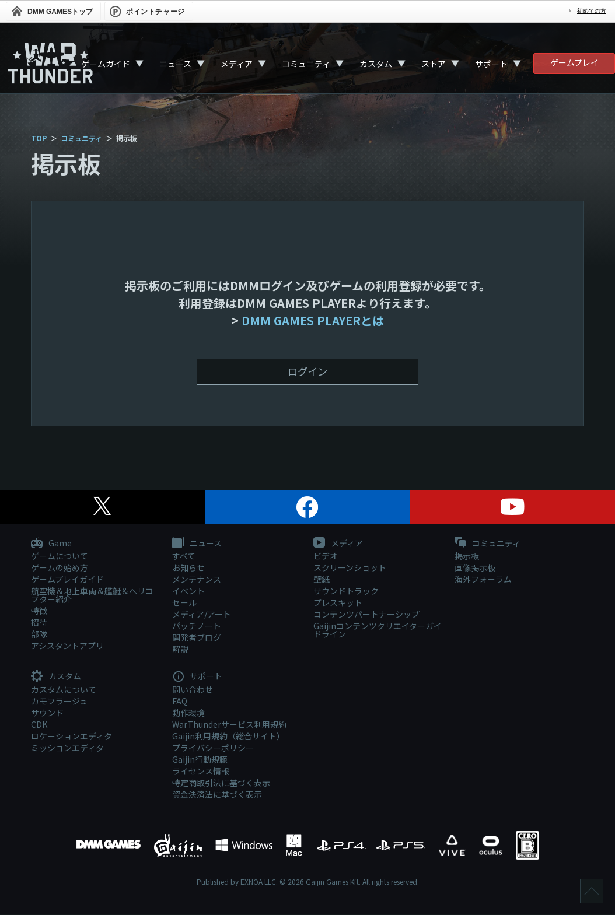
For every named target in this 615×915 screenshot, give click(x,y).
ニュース (175, 63)
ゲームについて (59, 556)
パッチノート (196, 626)
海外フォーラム (483, 580)
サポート (491, 63)
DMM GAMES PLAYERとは (313, 320)
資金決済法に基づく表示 (217, 794)
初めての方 (591, 11)
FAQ (179, 701)
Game (51, 544)
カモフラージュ (59, 701)
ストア (433, 63)
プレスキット (337, 603)
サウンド (47, 713)
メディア (237, 63)
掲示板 (467, 556)
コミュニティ (306, 63)
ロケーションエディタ (71, 736)
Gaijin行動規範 (200, 759)
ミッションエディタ (67, 748)
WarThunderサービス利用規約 (229, 724)
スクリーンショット (349, 568)
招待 (39, 623)
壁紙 (321, 580)
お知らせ (188, 568)
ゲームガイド (105, 63)
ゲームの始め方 (59, 568)
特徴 (39, 611)
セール (184, 603)
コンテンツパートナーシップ (366, 615)
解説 (180, 650)
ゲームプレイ (574, 62)
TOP (39, 138)
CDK (39, 724)
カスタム (375, 63)
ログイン (307, 371)
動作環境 (188, 713)
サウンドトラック (346, 591)
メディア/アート (201, 615)
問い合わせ (192, 689)
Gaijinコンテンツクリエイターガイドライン (377, 630)
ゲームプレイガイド (67, 580)
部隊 (39, 634)
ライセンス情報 (200, 771)
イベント (188, 591)
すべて (183, 556)
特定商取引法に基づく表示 (221, 783)
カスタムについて (63, 689)
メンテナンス (196, 580)
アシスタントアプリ (67, 646)
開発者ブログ (196, 638)
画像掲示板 (475, 568)
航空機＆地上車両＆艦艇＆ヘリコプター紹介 (92, 595)
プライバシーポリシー (213, 748)
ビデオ (325, 556)
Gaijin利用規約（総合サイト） (228, 736)
